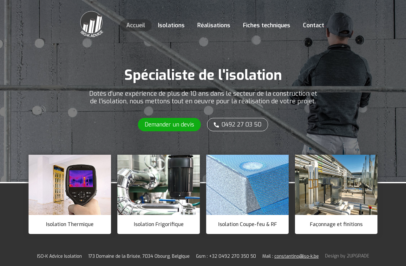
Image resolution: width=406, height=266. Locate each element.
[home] (91, 22)
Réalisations (213, 25)
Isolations (171, 25)
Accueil (135, 25)
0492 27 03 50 (241, 124)
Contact (313, 25)
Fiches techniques (266, 25)
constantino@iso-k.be (296, 256)
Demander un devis (169, 124)
